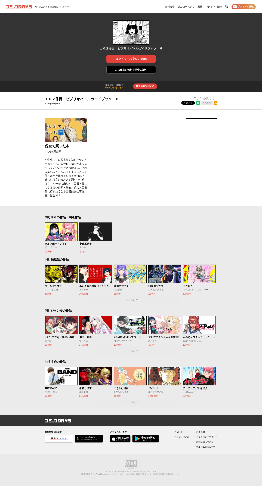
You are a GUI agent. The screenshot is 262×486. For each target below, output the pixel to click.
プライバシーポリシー (206, 437)
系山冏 (57, 151)
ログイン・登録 (214, 6)
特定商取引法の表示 (205, 446)
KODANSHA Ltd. (88, 474)
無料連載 (169, 6)
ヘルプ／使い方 (181, 437)
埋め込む (208, 103)
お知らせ (178, 432)
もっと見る (129, 300)
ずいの (49, 151)
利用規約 (200, 432)
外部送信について (204, 442)
